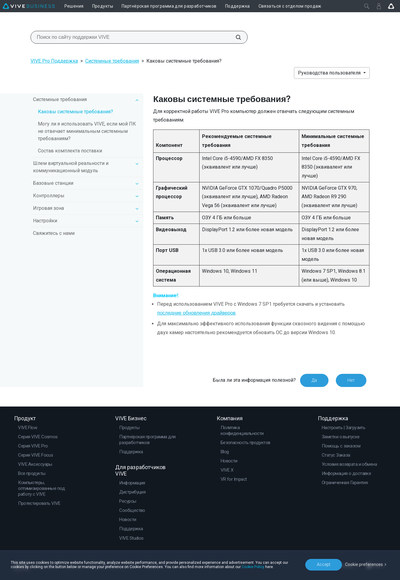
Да (314, 380)
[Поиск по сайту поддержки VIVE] (235, 37)
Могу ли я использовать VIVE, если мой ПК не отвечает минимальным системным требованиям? (87, 131)
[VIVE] (29, 6)
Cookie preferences (364, 564)
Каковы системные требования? (75, 112)
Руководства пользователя (330, 73)
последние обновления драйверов (196, 313)
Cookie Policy (253, 567)
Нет (351, 380)
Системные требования (112, 61)
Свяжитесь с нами (54, 233)
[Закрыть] (367, 6)
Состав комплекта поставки (70, 151)
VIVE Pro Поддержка (54, 61)
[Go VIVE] (391, 6)
